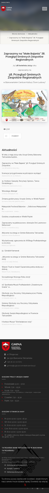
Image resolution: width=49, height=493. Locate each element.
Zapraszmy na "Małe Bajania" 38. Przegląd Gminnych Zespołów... (23, 164)
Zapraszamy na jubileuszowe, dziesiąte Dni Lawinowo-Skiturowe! (24, 224)
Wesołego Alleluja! (9, 191)
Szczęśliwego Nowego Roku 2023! (16, 277)
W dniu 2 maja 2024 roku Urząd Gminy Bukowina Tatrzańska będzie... (21, 156)
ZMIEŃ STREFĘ (5, 2)
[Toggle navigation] (44, 9)
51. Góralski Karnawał (10, 251)
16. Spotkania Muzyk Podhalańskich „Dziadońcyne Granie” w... (22, 286)
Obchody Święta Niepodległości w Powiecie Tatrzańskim (20, 314)
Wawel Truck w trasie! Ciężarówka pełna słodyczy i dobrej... (23, 268)
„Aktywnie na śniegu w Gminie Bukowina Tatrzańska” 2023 (23, 258)
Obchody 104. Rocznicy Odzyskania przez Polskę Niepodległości (22, 294)
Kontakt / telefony (13, 468)
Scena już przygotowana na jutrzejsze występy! (21, 173)
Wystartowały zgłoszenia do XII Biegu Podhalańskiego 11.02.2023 (24, 242)
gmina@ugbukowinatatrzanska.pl (21, 366)
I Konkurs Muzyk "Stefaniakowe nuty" (17, 322)
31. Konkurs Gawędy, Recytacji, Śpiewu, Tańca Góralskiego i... (20, 182)
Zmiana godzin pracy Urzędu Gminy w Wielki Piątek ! (23, 199)
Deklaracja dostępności (15, 472)
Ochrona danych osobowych (17, 465)
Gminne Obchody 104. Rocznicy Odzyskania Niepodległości (20, 304)
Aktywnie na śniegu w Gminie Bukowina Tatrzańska (22, 233)
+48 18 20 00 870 (14, 362)
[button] (12, 136)
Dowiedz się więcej (38, 481)
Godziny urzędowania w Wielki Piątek (17, 217)
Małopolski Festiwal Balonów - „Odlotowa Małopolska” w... (24, 208)
